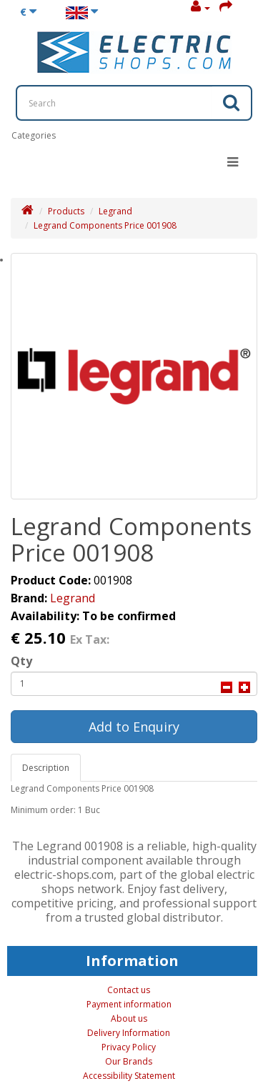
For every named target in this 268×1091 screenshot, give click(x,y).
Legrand (115, 211)
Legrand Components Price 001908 (105, 225)
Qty (21, 661)
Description (45, 768)
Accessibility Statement (129, 1076)
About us (129, 1018)
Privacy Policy (128, 1047)
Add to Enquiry (134, 726)
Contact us (128, 990)
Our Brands (128, 1061)
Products (66, 211)
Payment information (129, 1004)
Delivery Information (128, 1033)
